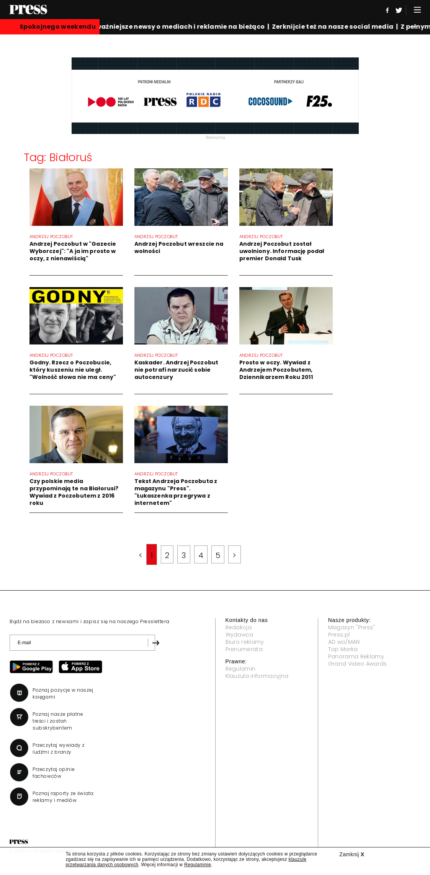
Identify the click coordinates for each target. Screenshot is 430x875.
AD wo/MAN (344, 642)
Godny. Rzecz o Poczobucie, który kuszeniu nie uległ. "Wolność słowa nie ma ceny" (72, 370)
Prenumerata (244, 649)
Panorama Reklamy (356, 656)
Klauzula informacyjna (257, 676)
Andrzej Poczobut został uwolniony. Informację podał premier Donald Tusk (282, 251)
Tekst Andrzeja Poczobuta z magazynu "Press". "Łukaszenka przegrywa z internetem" (175, 492)
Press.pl (339, 634)
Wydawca (239, 634)
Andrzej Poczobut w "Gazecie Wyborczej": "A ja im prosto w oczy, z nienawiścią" (72, 251)
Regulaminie (197, 864)
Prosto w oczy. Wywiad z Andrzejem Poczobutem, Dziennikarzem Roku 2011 (276, 370)
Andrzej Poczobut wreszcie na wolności (179, 247)
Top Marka (343, 649)
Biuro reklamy (245, 642)
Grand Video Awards (357, 664)
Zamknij (351, 854)
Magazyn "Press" (351, 627)
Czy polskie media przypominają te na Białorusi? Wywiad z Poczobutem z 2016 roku (74, 492)
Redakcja (239, 627)
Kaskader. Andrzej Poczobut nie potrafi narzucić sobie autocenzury (176, 370)
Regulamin (241, 669)
